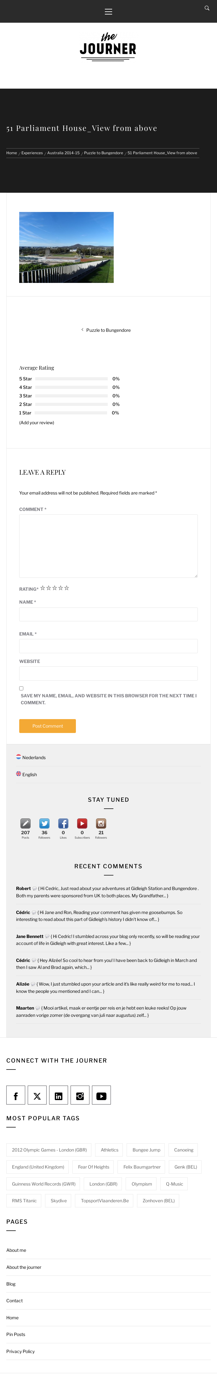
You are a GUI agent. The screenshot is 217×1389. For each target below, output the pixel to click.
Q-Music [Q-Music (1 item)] (174, 1184)
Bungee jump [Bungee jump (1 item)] (146, 1149)
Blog (10, 1283)
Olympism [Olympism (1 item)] (142, 1184)
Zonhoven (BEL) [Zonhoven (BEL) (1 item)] (159, 1200)
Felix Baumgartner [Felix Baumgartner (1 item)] (142, 1166)
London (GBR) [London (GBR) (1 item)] (103, 1184)
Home (12, 1317)
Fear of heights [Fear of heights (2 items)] (93, 1166)
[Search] (207, 8)
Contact (14, 1300)
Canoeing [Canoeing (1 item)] (183, 1149)
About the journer (23, 1267)
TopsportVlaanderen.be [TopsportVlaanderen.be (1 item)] (105, 1200)
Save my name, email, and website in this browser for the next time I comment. (109, 699)
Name (27, 602)
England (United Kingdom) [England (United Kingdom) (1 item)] (38, 1166)
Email (28, 633)
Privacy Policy (20, 1351)
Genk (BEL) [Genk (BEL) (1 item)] (185, 1166)
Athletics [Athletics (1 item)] (109, 1149)
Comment (33, 509)
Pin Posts (15, 1334)
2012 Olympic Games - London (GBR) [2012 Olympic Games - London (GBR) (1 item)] (49, 1149)
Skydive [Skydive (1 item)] (59, 1200)
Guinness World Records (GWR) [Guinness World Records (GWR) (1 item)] (44, 1184)
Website (29, 661)
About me (16, 1250)
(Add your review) (36, 422)
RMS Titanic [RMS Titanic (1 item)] (24, 1200)
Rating (29, 589)
